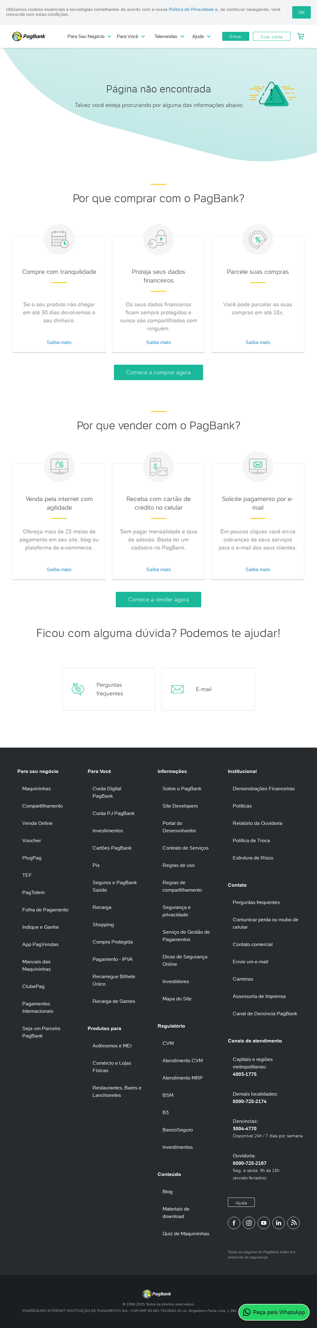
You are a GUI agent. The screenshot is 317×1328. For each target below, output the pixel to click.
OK (301, 12)
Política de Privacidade (191, 9)
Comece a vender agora (158, 599)
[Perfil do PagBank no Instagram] (249, 1223)
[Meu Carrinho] (301, 36)
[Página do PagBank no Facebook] (234, 1223)
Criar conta (272, 37)
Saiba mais (59, 342)
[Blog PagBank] (293, 1223)
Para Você (131, 36)
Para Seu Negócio (89, 36)
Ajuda (201, 36)
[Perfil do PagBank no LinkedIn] (278, 1223)
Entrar (236, 36)
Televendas (169, 36)
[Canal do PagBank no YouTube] (264, 1223)
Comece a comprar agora (158, 372)
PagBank (40, 36)
